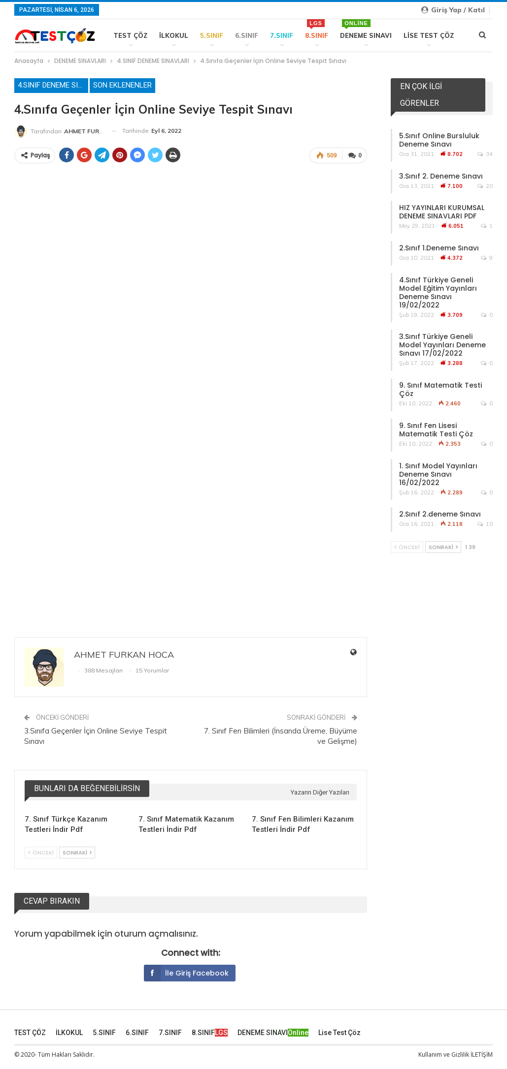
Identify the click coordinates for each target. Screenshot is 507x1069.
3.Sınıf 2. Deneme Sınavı (441, 176)
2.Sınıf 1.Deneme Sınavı (439, 248)
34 (485, 154)
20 (485, 186)
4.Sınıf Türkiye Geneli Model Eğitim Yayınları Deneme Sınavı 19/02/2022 (438, 292)
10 (485, 523)
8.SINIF (316, 29)
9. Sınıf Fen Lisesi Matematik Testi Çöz (436, 430)
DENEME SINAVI (366, 29)
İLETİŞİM (482, 1053)
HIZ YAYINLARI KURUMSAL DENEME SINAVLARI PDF (441, 212)
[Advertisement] (191, 540)
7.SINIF (281, 35)
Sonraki (77, 851)
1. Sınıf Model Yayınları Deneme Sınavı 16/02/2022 (438, 474)
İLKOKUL (173, 35)
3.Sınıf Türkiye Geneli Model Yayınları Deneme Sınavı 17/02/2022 (442, 345)
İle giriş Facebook (186, 972)
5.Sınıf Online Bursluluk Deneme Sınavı (439, 140)
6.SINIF (246, 35)
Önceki (41, 851)
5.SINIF (211, 35)
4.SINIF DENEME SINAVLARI (53, 85)
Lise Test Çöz (429, 35)
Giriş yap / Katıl (453, 9)
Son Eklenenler (122, 85)
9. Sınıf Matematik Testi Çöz (440, 389)
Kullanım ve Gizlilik (443, 1053)
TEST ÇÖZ (130, 35)
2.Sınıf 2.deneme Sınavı (440, 514)
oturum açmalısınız (155, 933)
